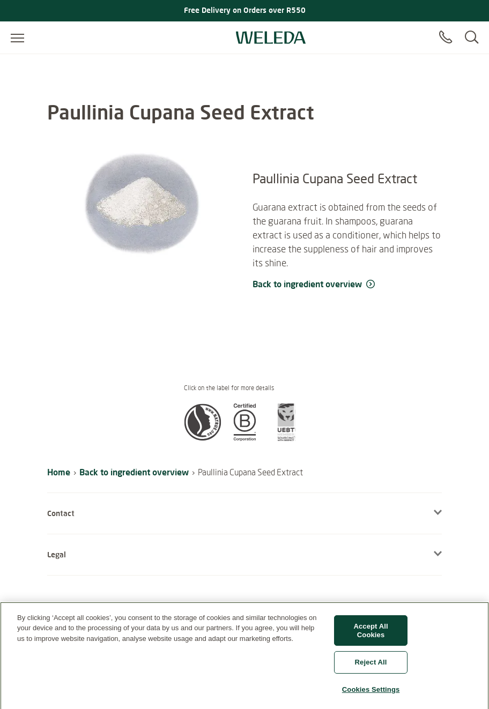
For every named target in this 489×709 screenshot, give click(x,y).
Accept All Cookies (370, 634)
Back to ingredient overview (134, 471)
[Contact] (445, 37)
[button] (202, 437)
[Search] (471, 37)
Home (58, 471)
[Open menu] (17, 37)
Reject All (371, 666)
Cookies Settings (371, 693)
